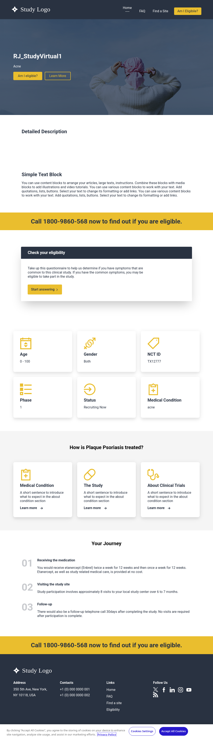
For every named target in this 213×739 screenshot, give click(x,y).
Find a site (114, 703)
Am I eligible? (28, 76)
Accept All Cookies (173, 732)
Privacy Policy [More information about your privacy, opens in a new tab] (107, 735)
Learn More (57, 76)
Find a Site (160, 11)
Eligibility (113, 710)
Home (127, 8)
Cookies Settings (142, 732)
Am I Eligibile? (187, 11)
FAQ (142, 11)
